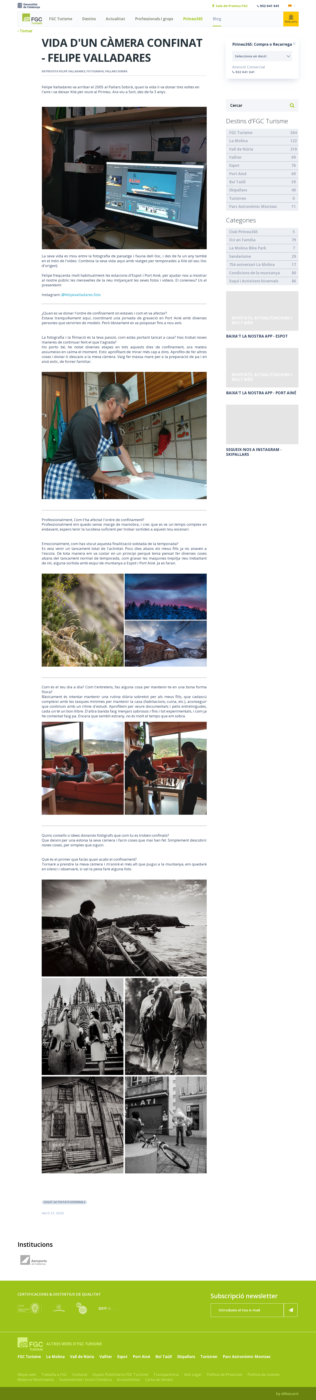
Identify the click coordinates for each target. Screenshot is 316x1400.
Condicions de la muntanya (254, 272)
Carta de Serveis (159, 1379)
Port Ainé (237, 173)
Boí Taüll (237, 181)
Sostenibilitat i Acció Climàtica (85, 1379)
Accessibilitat (128, 1379)
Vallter (235, 157)
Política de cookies (264, 1374)
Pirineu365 (193, 18)
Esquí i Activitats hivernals (64, 1202)
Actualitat (115, 18)
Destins (89, 18)
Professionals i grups (154, 18)
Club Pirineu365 (243, 231)
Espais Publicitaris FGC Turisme (120, 1374)
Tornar (25, 30)
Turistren (237, 198)
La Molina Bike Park (247, 248)
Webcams (291, 19)
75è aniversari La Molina (252, 264)
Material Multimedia (36, 1379)
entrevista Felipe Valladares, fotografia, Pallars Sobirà (84, 71)
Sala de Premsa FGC (230, 6)
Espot (234, 165)
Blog (217, 18)
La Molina (238, 140)
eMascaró (289, 1393)
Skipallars (238, 190)
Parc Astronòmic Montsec (253, 206)
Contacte (79, 1374)
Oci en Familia (242, 239)
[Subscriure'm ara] (290, 1310)
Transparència (166, 1374)
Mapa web (27, 1374)
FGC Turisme (60, 18)
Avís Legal (192, 1374)
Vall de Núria (241, 149)
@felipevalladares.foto (81, 294)
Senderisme (240, 256)
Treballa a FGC (54, 1374)
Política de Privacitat (224, 1374)
